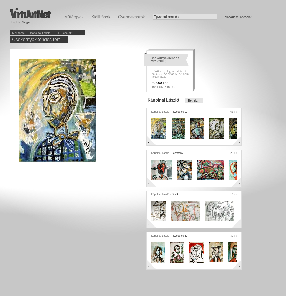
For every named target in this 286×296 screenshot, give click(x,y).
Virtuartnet (30, 13)
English (15, 22)
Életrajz (192, 100)
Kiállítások (100, 17)
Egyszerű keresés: (167, 17)
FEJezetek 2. (179, 235)
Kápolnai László (40, 32)
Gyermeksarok (131, 17)
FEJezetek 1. (66, 32)
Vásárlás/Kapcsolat (238, 17)
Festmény (177, 153)
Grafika (176, 194)
